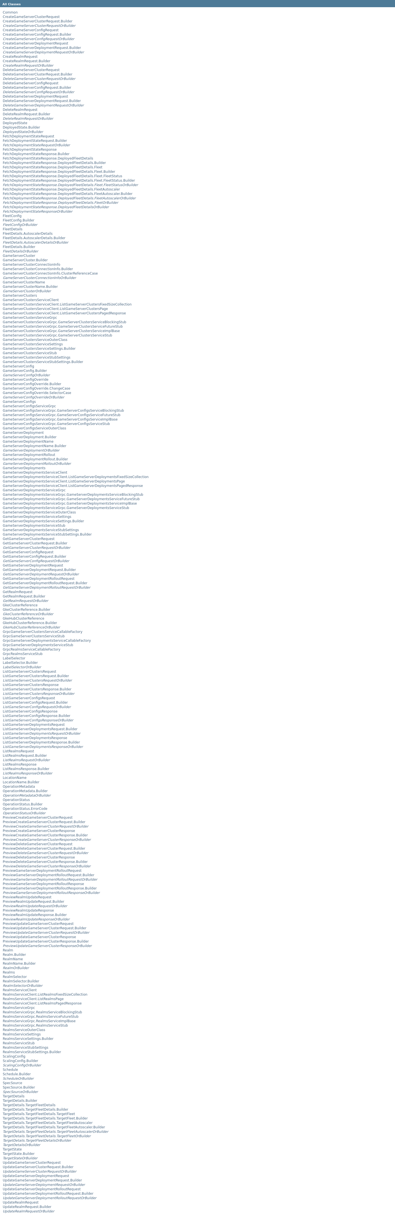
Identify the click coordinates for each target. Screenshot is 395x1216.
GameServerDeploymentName (28, 441)
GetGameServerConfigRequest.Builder (34, 557)
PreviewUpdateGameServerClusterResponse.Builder (46, 941)
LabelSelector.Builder (20, 663)
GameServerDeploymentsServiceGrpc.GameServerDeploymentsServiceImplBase (70, 503)
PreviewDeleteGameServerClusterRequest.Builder (44, 848)
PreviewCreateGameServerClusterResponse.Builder (45, 835)
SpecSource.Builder (19, 1087)
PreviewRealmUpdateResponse (28, 910)
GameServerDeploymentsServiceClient (35, 472)
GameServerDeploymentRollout (29, 455)
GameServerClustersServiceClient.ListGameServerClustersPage (55, 309)
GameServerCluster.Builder (25, 260)
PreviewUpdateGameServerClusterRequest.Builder (44, 928)
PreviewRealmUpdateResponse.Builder (35, 915)
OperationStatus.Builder (23, 804)
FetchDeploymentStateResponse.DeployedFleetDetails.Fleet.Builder (59, 172)
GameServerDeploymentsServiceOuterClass (39, 512)
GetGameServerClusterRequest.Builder (35, 543)
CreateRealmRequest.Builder (26, 61)
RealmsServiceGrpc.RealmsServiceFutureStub (40, 1017)
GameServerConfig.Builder (25, 371)
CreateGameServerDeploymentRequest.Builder (42, 48)
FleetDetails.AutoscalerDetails (27, 234)
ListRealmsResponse (19, 764)
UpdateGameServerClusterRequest (32, 1163)
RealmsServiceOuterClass (24, 1030)
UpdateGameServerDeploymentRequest (36, 1176)
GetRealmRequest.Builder (24, 596)
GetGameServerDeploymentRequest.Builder (39, 570)
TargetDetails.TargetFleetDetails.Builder (35, 1109)
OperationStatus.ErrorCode (25, 809)
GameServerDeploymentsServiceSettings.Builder (43, 521)
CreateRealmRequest (20, 57)
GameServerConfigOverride (26, 380)
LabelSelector (14, 658)
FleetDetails (12, 229)
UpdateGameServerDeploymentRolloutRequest (42, 1189)
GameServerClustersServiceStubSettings (36, 357)
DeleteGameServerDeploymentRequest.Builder (42, 101)
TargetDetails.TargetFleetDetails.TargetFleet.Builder (45, 1118)
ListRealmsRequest (18, 751)
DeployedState (15, 123)
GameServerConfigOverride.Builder (32, 384)
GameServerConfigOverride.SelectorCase (37, 393)
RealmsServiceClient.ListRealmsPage (33, 999)
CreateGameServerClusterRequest (31, 17)
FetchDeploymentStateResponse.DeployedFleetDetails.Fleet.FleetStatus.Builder (69, 180)
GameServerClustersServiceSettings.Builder (39, 349)
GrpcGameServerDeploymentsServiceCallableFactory (47, 641)
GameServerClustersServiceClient (31, 300)
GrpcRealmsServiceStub (23, 654)
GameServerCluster (19, 256)
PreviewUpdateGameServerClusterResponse (39, 937)
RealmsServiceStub (19, 1043)
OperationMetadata (19, 787)
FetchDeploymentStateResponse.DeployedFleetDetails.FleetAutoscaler (61, 189)
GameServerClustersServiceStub (30, 353)
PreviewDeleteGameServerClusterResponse (39, 857)
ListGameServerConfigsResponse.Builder (36, 716)
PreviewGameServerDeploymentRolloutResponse (43, 884)
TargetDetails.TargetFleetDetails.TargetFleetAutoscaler (47, 1123)
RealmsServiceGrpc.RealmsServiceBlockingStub (42, 1012)
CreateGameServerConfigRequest (31, 30)
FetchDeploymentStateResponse (30, 150)
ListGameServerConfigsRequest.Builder (35, 702)
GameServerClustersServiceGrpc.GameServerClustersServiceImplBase (61, 331)
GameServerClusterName (24, 282)
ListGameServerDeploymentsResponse (35, 738)
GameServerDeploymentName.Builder (34, 446)
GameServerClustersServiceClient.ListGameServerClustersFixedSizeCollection (67, 304)
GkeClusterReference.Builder (26, 610)
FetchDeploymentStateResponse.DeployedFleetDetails (48, 158)
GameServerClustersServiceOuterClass (35, 340)
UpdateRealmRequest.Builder (27, 1207)
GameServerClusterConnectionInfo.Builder (38, 269)
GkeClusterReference (20, 605)
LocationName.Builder (21, 782)
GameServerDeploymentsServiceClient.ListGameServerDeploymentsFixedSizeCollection (76, 477)
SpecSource (12, 1083)
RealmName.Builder (19, 964)
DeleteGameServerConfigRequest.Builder (37, 88)
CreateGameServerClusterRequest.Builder (38, 21)
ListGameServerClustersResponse (31, 685)
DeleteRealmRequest (20, 110)
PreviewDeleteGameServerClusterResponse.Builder (45, 862)
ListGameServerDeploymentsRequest (34, 725)
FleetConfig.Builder (18, 220)
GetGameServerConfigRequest (28, 552)
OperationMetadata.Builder (25, 791)
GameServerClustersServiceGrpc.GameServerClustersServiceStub (57, 335)
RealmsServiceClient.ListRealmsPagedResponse (42, 1003)
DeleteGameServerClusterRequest (31, 70)
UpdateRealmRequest (21, 1202)
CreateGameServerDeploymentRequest (35, 43)
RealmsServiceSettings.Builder (28, 1039)
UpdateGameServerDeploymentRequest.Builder (42, 1180)
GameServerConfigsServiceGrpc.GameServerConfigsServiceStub (56, 424)
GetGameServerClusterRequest (29, 539)
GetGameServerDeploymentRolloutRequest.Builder (45, 583)
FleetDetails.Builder (19, 247)
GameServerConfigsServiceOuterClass (34, 428)
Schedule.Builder (17, 1074)
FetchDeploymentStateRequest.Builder (35, 141)
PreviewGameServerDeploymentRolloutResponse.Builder (50, 888)
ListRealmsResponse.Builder (26, 769)
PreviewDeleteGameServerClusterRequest (38, 844)
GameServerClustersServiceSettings (33, 344)
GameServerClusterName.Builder (30, 287)
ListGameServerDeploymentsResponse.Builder (41, 742)
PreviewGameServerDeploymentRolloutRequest (42, 871)
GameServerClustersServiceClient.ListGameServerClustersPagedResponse (64, 313)
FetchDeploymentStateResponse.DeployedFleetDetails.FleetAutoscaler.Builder (67, 194)
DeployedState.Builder (21, 127)
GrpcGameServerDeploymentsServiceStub (38, 645)
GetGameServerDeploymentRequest (33, 565)
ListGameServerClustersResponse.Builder (37, 689)
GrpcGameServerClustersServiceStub (34, 636)
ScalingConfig (14, 1056)
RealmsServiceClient (20, 990)
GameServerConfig (18, 366)
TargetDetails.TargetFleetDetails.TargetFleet (39, 1114)
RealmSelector (15, 977)
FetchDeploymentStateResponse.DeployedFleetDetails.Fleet (52, 167)
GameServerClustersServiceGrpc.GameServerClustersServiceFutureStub (63, 326)
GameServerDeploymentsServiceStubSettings (41, 530)
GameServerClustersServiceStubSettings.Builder (43, 362)
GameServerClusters (20, 296)
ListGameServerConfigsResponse (30, 711)
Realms (9, 972)
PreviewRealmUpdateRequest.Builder (33, 902)
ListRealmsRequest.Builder (25, 756)
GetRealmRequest (18, 592)
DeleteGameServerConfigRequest (31, 83)
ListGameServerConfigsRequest (29, 698)
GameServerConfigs (19, 402)
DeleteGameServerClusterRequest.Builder (37, 74)
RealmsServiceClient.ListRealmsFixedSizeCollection (45, 994)
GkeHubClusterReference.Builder (30, 623)
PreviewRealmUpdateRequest (27, 897)
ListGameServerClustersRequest (29, 672)
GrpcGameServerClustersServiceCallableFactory (43, 632)
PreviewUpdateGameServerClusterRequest (38, 924)
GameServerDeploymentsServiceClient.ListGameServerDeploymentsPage (64, 481)
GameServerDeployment (23, 433)
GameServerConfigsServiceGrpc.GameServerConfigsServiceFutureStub (61, 415)
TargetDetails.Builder (20, 1101)
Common (10, 12)
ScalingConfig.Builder (20, 1061)
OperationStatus (16, 800)
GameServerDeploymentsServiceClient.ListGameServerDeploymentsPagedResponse (73, 486)
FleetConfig (12, 216)
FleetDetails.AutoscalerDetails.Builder (34, 238)
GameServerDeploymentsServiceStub (34, 526)
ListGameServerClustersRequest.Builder (36, 676)
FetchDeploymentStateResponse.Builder (36, 154)
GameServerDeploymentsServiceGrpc (34, 490)
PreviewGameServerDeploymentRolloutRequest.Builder (48, 875)
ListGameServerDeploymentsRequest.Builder (40, 729)
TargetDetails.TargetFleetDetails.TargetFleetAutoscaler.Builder (54, 1127)
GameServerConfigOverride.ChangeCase (36, 388)
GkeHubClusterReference (23, 618)
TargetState (12, 1149)
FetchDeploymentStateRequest (28, 136)
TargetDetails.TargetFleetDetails (29, 1105)
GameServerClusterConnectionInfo (31, 265)
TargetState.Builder (19, 1154)
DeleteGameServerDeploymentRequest (35, 96)
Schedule (10, 1070)
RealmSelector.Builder (21, 981)
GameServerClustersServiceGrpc (30, 318)
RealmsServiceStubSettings (25, 1048)
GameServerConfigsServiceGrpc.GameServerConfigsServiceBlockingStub (63, 411)
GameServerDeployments (24, 468)
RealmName (13, 959)
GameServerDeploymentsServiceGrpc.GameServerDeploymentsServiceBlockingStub (73, 495)
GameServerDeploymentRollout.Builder (35, 459)
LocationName (14, 778)
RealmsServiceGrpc (19, 1008)
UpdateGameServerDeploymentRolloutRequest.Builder (48, 1194)
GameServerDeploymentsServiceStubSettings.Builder (47, 534)
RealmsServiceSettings (22, 1034)
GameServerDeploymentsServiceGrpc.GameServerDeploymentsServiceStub (66, 508)
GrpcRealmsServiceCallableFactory (31, 649)
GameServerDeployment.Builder (30, 437)
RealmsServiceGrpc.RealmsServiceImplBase (39, 1021)
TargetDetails (14, 1096)
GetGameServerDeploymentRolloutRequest (39, 579)
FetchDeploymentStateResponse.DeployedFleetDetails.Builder (54, 163)
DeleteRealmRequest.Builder (26, 114)
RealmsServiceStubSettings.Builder (32, 1052)
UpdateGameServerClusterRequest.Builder (38, 1167)
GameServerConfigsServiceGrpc (29, 406)
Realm (8, 950)
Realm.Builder (14, 955)
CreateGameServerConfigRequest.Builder (37, 34)
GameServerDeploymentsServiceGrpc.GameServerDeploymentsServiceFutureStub (71, 499)
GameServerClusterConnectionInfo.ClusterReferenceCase (50, 273)
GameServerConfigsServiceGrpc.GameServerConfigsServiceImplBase (60, 419)
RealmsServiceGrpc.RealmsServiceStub (35, 1025)
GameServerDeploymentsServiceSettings (37, 517)
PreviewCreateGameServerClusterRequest (38, 818)
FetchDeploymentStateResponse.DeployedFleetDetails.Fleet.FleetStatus (62, 176)
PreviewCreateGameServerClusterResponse (39, 831)
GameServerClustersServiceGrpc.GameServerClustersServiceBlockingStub (64, 322)
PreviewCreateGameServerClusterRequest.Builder (44, 822)
